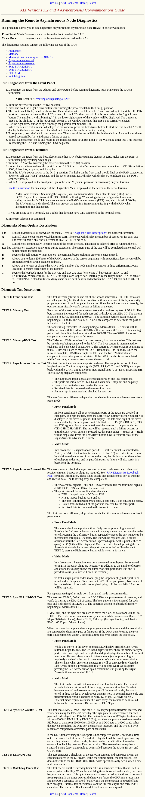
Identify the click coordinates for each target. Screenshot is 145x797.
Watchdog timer (17, 76)
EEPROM (14, 72)
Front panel (14, 50)
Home (83, 2)
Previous (53, 2)
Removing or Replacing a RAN (51, 98)
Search (93, 2)
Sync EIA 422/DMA (20, 66)
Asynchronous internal (21, 60)
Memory (13, 53)
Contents (73, 2)
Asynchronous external (21, 63)
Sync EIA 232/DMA (20, 69)
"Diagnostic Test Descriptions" (89, 232)
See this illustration (19, 188)
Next (63, 2)
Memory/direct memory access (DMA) (30, 57)
